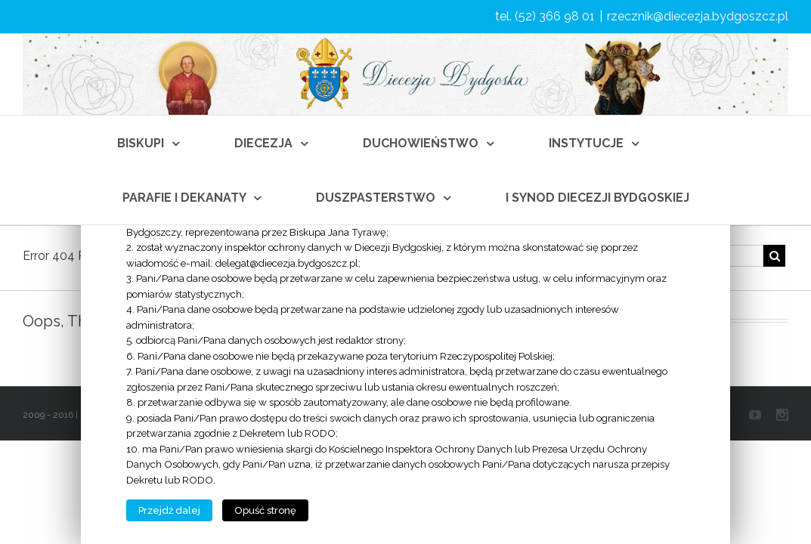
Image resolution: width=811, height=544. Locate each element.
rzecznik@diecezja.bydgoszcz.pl (697, 16)
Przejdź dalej (169, 510)
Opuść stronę (265, 510)
